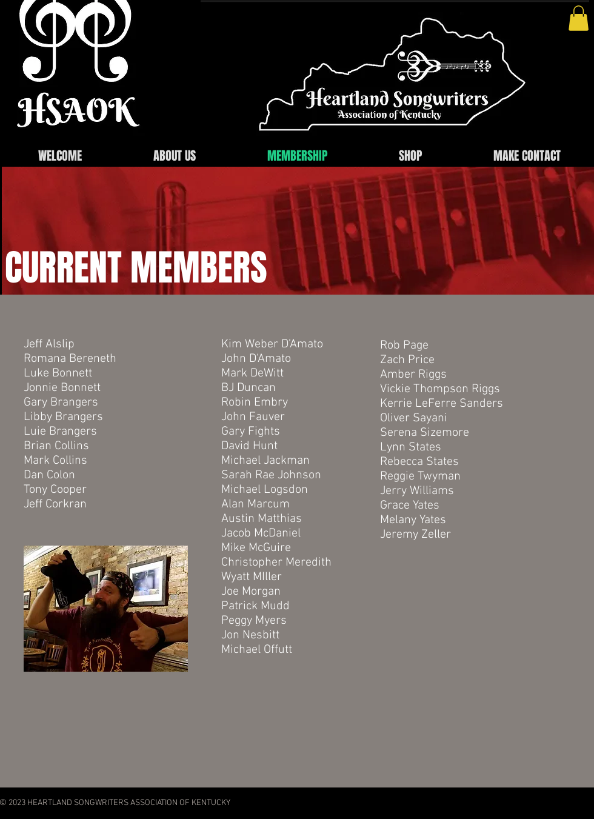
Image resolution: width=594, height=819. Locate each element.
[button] (578, 18)
